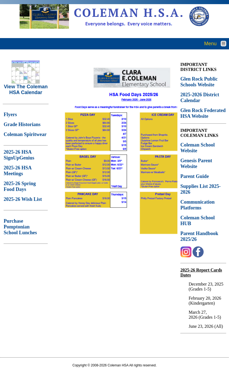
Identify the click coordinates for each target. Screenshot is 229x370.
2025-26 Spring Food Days (20, 186)
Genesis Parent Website (196, 163)
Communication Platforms (197, 205)
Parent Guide (195, 176)
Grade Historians (22, 124)
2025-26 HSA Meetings (17, 170)
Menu (216, 43)
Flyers (10, 114)
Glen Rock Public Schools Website (199, 81)
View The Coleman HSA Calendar (26, 87)
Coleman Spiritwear (25, 134)
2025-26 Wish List (23, 199)
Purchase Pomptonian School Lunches (20, 226)
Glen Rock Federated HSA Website (203, 113)
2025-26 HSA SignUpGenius (19, 155)
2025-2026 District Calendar (199, 97)
